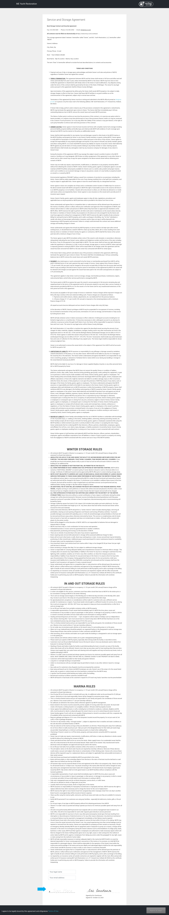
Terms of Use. (53, 911)
